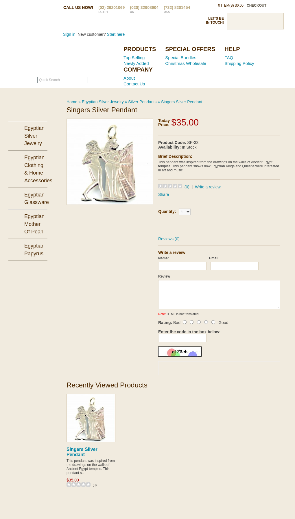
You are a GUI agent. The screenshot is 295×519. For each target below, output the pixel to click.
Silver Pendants (142, 102)
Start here (116, 34)
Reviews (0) (169, 239)
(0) (187, 187)
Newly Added (136, 63)
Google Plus (265, 21)
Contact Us (134, 83)
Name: (163, 258)
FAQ (228, 57)
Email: (214, 258)
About (129, 78)
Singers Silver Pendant (181, 102)
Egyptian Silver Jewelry (103, 102)
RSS (275, 21)
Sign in (69, 34)
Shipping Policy (239, 63)
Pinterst (255, 21)
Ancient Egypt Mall (82, 58)
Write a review (207, 187)
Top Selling (134, 57)
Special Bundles (180, 57)
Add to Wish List (236, 223)
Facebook (235, 21)
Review (164, 276)
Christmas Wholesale (185, 63)
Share (163, 194)
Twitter (245, 21)
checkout (256, 5)
